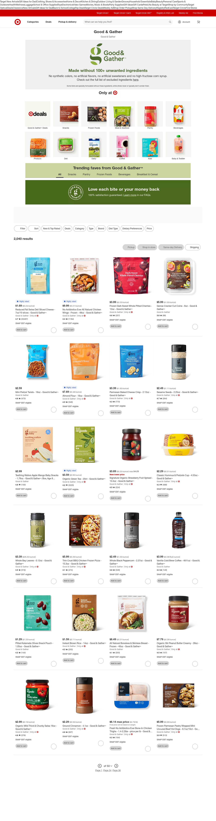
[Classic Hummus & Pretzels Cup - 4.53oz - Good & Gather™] (179, 477)
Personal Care (170, 1)
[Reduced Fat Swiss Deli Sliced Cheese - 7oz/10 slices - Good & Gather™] (37, 311)
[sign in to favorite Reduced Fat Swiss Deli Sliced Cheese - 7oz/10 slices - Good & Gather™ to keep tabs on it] (53, 330)
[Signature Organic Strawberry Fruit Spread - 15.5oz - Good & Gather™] (131, 479)
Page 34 (107, 770)
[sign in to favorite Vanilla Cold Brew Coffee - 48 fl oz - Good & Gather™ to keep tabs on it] (195, 581)
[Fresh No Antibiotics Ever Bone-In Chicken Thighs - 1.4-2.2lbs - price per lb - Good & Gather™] (131, 730)
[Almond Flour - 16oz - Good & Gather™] (84, 395)
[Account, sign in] (184, 22)
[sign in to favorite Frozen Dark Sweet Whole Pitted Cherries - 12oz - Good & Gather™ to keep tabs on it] (148, 327)
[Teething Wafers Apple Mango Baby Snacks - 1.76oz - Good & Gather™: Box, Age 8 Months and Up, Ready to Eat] (37, 477)
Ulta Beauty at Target (157, 4)
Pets (145, 4)
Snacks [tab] (72, 174)
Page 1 (98, 770)
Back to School (60, 7)
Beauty (159, 1)
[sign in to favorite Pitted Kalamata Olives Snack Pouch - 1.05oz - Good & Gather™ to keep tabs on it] (53, 664)
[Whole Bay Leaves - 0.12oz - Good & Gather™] (37, 562)
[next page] (116, 766)
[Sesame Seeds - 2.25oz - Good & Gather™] (179, 392)
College (71, 7)
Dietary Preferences (132, 228)
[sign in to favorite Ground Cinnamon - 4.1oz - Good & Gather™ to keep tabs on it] (101, 743)
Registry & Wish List (165, 13)
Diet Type (113, 228)
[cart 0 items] (199, 22)
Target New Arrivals (9, 1)
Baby (153, 1)
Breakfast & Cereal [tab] (147, 174)
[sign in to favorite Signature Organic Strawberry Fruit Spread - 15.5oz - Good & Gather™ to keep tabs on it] (148, 498)
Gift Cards (138, 4)
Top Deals (80, 7)
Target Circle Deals (94, 7)
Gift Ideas (128, 4)
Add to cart (21, 330)
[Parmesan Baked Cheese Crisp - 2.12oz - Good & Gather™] (131, 394)
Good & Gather (22, 315)
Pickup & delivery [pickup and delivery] (68, 21)
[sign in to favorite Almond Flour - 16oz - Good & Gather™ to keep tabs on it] (101, 413)
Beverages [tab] (124, 174)
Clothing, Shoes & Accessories (51, 1)
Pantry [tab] (86, 174)
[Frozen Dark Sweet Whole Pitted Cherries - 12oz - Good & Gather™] (131, 307)
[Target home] (17, 22)
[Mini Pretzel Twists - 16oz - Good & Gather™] (37, 392)
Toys (59, 4)
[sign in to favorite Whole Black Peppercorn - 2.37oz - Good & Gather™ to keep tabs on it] (148, 581)
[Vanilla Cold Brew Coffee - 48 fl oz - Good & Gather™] (179, 562)
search (170, 22)
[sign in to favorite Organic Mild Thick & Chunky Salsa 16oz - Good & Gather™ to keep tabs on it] (53, 746)
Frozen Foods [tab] (104, 174)
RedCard (168, 7)
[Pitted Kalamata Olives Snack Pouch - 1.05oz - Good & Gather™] (37, 645)
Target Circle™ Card (122, 13)
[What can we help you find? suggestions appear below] (128, 22)
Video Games (79, 4)
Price (149, 228)
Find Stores (191, 7)
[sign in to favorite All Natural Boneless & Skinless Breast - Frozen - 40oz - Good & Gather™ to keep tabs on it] (148, 664)
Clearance (18, 7)
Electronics (67, 4)
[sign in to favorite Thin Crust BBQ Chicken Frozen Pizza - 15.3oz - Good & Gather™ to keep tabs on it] (101, 581)
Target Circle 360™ (144, 13)
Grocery (125, 1)
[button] (22, 301)
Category (79, 228)
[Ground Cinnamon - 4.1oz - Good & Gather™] (84, 725)
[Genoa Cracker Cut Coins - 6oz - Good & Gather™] (179, 307)
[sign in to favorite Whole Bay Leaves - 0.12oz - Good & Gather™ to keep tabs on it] (53, 581)
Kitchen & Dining (89, 1)
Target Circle (179, 7)
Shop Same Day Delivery (144, 7)
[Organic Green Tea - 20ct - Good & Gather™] (84, 478)
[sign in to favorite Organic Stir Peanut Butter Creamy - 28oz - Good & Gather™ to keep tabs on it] (195, 664)
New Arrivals (29, 7)
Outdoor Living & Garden (109, 1)
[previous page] (100, 766)
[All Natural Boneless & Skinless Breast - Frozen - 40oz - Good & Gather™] (131, 645)
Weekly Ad (108, 7)
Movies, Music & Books (97, 4)
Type (91, 228)
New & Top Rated (51, 228)
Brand (101, 228)
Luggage (29, 4)
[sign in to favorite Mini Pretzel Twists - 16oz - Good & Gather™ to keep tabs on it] (53, 409)
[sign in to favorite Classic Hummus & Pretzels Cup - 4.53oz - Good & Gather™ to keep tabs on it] (195, 496)
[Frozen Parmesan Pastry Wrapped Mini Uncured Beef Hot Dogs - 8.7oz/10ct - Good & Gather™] (179, 727)
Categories (34, 21)
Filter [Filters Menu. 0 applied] (20, 228)
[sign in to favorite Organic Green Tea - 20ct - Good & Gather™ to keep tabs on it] (101, 496)
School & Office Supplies (45, 4)
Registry (160, 7)
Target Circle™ (103, 13)
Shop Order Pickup (123, 7)
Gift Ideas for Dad (27, 1)
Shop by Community (178, 4)
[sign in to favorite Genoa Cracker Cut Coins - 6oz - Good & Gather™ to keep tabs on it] (195, 327)
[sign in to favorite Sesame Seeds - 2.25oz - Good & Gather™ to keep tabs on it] (195, 409)
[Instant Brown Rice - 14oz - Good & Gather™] (84, 643)
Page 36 (117, 770)
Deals (10, 7)
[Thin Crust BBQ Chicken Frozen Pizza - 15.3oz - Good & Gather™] (84, 562)
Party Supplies (116, 4)
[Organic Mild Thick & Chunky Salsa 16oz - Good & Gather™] (37, 727)
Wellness (20, 4)
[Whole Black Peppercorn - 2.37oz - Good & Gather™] (131, 562)
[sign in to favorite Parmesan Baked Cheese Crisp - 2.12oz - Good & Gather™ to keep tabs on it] (148, 413)
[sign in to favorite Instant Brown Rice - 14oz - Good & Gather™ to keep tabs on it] (101, 661)
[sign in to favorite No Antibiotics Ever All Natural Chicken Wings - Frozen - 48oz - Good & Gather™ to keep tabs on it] (101, 330)
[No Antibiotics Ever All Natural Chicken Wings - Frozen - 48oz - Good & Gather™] (84, 311)
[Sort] (34, 228)
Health (12, 4)
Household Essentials (140, 1)
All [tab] (59, 174)
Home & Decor (73, 1)
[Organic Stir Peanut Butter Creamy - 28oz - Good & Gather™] (179, 645)
